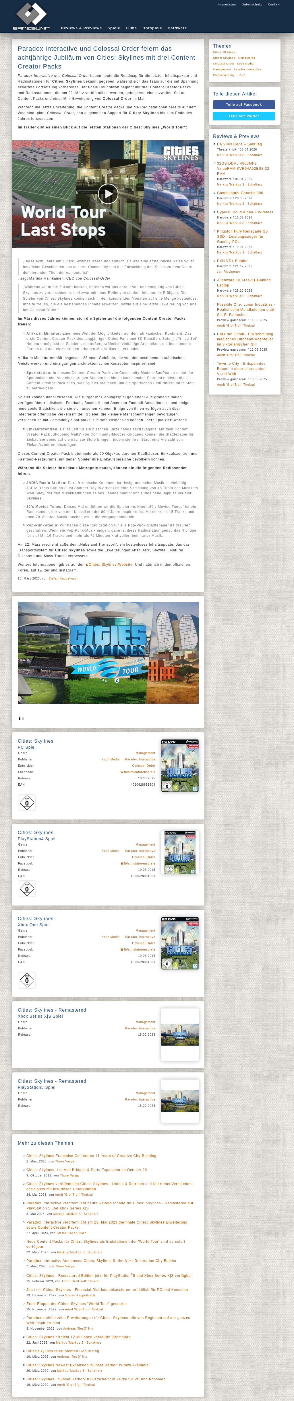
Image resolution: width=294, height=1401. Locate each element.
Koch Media (111, 759)
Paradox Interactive (140, 759)
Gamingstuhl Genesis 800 (240, 193)
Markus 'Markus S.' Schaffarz (75, 1213)
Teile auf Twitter (244, 116)
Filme (131, 28)
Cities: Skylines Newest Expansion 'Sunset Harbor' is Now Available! (88, 1365)
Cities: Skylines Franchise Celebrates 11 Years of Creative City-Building (91, 1156)
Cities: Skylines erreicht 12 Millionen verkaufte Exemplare (78, 1337)
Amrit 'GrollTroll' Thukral (74, 1194)
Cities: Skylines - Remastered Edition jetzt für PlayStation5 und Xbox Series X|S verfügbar (109, 1276)
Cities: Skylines (224, 52)
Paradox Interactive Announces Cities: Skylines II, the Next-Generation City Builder (101, 1261)
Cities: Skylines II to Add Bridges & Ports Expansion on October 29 (86, 1170)
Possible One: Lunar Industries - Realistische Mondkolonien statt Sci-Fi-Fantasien (246, 310)
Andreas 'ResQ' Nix (78, 1328)
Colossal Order (143, 765)
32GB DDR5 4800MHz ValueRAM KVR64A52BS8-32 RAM (243, 168)
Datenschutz (251, 4)
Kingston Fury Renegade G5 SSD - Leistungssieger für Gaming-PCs (242, 236)
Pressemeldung (224, 75)
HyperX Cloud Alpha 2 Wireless (245, 212)
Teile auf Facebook (244, 105)
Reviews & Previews (81, 28)
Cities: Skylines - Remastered (234, 57)
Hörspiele (152, 28)
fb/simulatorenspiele (139, 772)
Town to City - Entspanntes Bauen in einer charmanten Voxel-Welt (241, 369)
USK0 (242, 75)
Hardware (177, 28)
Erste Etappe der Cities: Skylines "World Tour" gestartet (76, 1304)
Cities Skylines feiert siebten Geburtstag (62, 1351)
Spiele (113, 28)
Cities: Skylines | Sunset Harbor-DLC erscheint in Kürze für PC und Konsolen (96, 1379)
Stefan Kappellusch (63, 578)
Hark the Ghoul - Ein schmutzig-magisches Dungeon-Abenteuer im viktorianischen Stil (246, 339)
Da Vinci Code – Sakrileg (239, 144)
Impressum (227, 4)
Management (145, 753)
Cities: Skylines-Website (110, 565)
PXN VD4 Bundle (232, 261)
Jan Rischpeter (228, 271)
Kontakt (274, 4)
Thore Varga (64, 1161)
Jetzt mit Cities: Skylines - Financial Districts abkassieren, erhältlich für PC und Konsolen (107, 1290)
